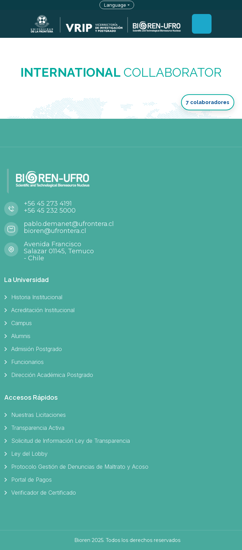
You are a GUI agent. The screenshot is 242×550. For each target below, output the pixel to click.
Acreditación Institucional (43, 310)
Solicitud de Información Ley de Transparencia (70, 440)
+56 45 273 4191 (48, 203)
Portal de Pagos (31, 479)
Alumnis (20, 335)
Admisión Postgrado (36, 348)
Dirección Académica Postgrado (52, 374)
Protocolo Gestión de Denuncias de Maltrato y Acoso (79, 466)
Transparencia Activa (37, 427)
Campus (21, 322)
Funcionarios (27, 361)
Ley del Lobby (29, 453)
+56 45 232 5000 (50, 210)
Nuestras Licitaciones (38, 414)
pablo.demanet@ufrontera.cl (69, 224)
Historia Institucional (36, 297)
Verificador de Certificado (43, 492)
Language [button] (115, 5)
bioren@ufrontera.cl (55, 231)
